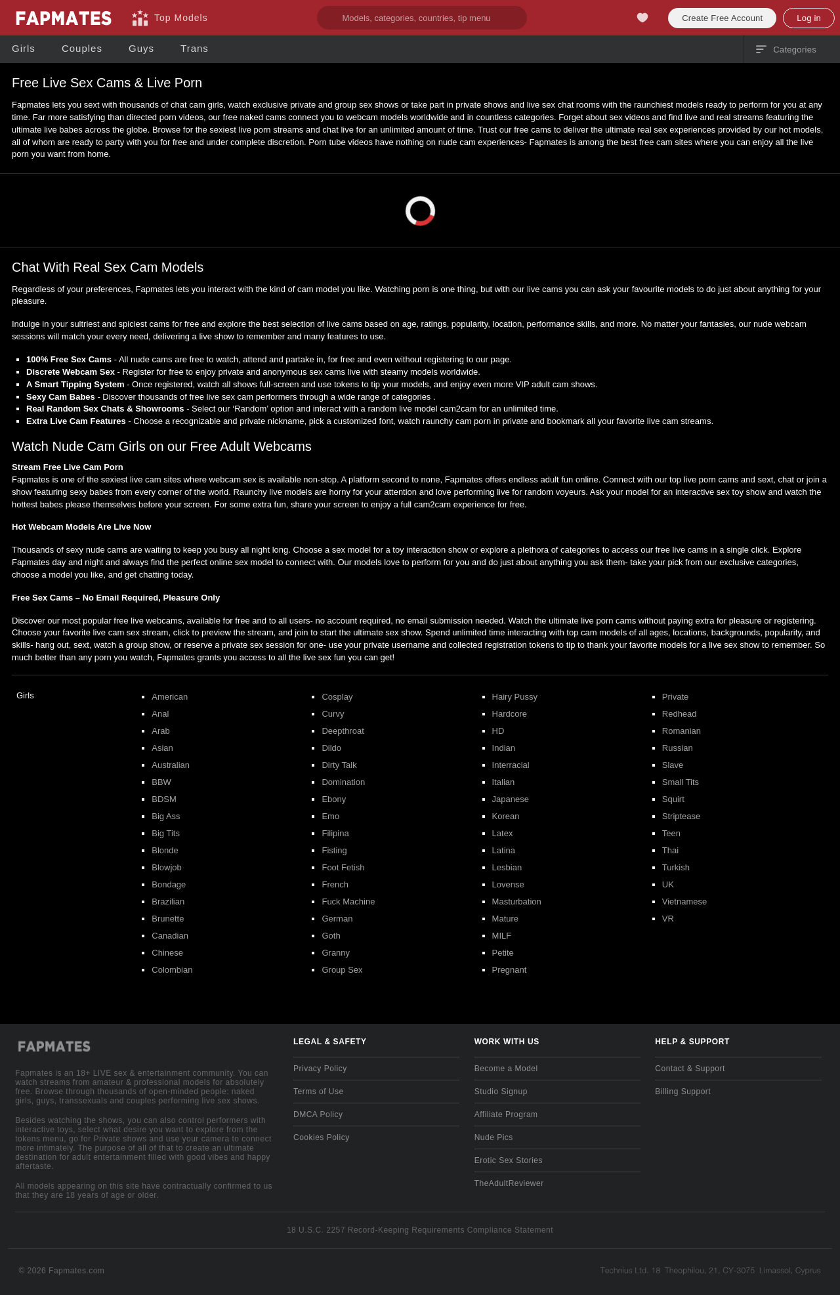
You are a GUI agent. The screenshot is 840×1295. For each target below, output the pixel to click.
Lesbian (507, 867)
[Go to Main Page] (63, 17)
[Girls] (23, 48)
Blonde (165, 850)
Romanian (681, 731)
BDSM (164, 799)
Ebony (334, 799)
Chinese (167, 953)
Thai (670, 850)
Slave (673, 765)
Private (675, 697)
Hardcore (509, 714)
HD (498, 731)
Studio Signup (501, 1091)
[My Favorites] (642, 17)
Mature (505, 918)
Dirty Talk (339, 765)
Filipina (335, 833)
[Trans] (194, 48)
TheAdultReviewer (509, 1183)
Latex (502, 833)
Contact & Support (690, 1068)
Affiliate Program (506, 1114)
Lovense (508, 884)
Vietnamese (684, 901)
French (335, 884)
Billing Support (683, 1091)
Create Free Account (722, 18)
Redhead (679, 714)
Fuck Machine (348, 901)
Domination (343, 782)
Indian (503, 748)
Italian (503, 782)
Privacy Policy (320, 1068)
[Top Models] (170, 17)
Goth (331, 936)
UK (668, 884)
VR (668, 918)
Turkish (676, 867)
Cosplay (337, 697)
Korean (506, 816)
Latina (503, 850)
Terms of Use (318, 1091)
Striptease (681, 816)
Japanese (510, 799)
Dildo (331, 748)
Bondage (169, 884)
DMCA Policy (318, 1114)
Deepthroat (343, 731)
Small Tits (680, 782)
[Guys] (141, 48)
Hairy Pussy (514, 697)
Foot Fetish (343, 867)
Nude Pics (493, 1137)
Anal (160, 714)
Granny (336, 953)
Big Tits (166, 833)
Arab (160, 731)
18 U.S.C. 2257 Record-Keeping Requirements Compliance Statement (420, 1230)
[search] (422, 18)
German (337, 918)
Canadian (170, 936)
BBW (161, 782)
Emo (330, 816)
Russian (677, 748)
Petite (503, 953)
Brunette (168, 918)
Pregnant (509, 970)
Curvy (333, 714)
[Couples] (82, 48)
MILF (502, 936)
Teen (671, 833)
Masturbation (516, 901)
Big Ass (166, 816)
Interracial (511, 765)
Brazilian (168, 901)
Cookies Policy (321, 1137)
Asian (162, 748)
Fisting (334, 850)
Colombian (172, 970)
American (170, 697)
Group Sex (342, 970)
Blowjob (167, 867)
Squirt (673, 799)
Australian (171, 765)
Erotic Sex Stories (508, 1160)
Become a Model (506, 1068)
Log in (809, 18)
